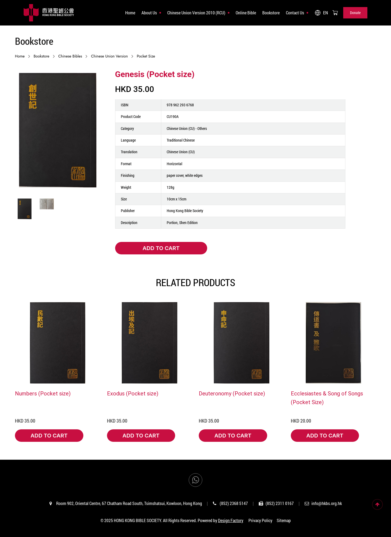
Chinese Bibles (70, 56)
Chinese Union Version (109, 56)
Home (130, 12)
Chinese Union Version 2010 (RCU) (196, 12)
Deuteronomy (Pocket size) (232, 393)
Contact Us (295, 12)
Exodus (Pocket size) (132, 393)
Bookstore (271, 12)
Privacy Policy (260, 520)
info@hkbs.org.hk (326, 503)
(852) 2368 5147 (234, 503)
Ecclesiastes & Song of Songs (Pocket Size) (327, 397)
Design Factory (230, 520)
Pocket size (146, 56)
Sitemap (284, 520)
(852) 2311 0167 (280, 503)
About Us (149, 12)
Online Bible (246, 12)
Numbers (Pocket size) (43, 393)
